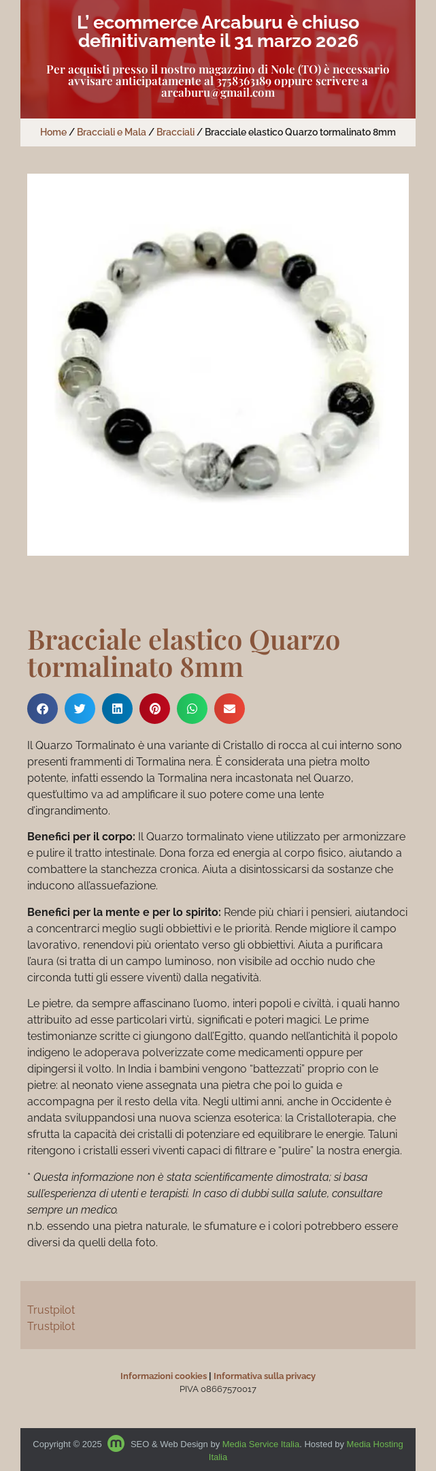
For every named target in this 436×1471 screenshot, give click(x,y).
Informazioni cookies (163, 1376)
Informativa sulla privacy (265, 1376)
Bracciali (175, 132)
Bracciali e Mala (111, 132)
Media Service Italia (260, 1444)
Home (53, 132)
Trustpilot (51, 1309)
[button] (42, 708)
